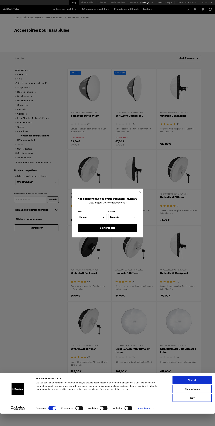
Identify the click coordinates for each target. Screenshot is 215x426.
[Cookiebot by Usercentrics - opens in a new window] (18, 421)
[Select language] (148, 2)
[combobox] (92, 217)
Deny (192, 410)
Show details (144, 420)
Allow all (192, 392)
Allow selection (192, 401)
